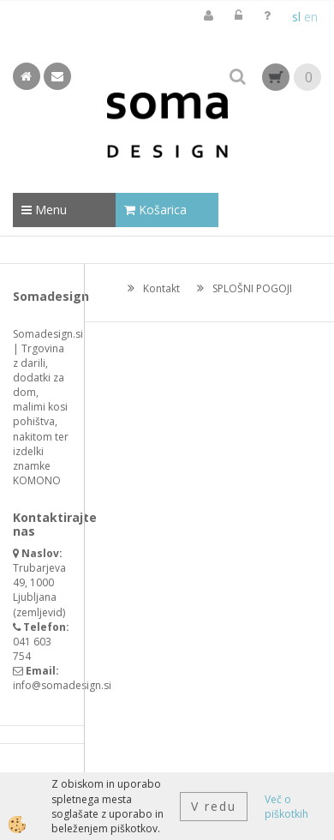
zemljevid (39, 612)
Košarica (155, 209)
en (311, 17)
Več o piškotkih (286, 806)
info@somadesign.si (62, 685)
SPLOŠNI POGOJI (252, 288)
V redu (213, 806)
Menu (44, 209)
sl (296, 17)
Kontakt (161, 288)
